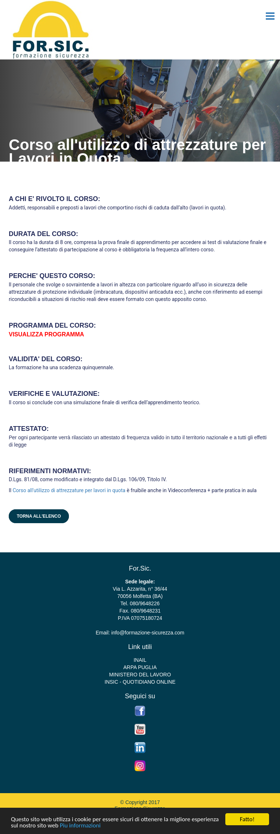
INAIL (139, 660)
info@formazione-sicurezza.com (147, 633)
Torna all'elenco (39, 516)
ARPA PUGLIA (140, 667)
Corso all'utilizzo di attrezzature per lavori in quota (70, 490)
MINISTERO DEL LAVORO (140, 674)
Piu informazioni (80, 826)
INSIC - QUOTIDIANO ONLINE (140, 682)
